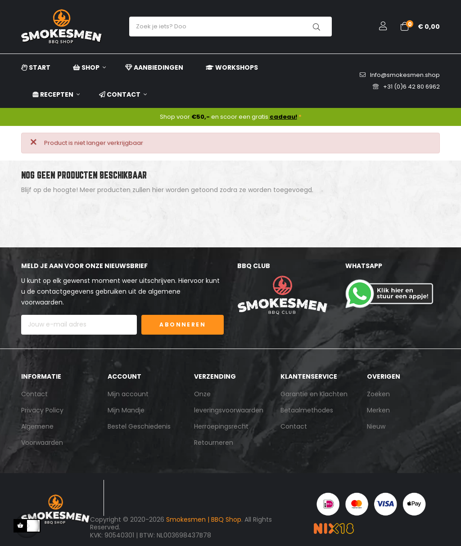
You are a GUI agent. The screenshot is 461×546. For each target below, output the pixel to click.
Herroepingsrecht (221, 426)
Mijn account (128, 393)
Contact (34, 393)
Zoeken (378, 393)
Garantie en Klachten (314, 393)
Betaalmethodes (306, 410)
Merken (378, 410)
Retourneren (213, 442)
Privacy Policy (42, 410)
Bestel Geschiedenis (139, 426)
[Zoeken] (230, 212)
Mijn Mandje (126, 410)
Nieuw (376, 426)
